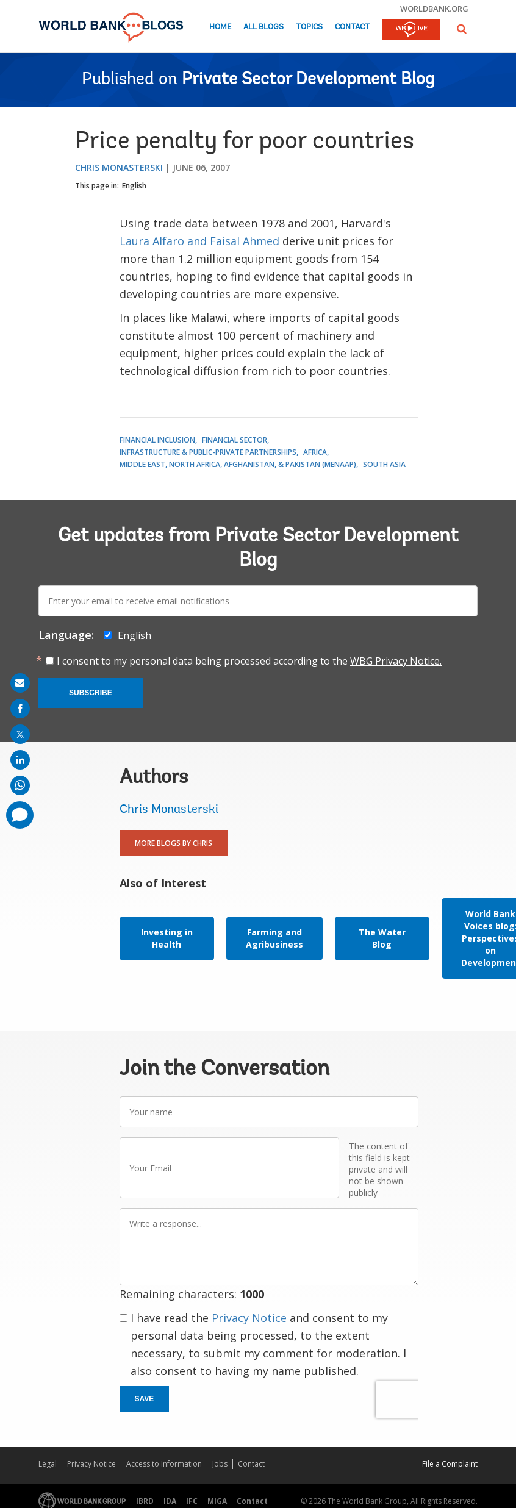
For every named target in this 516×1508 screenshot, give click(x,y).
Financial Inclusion (157, 440)
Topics (309, 27)
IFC (192, 1501)
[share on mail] (20, 683)
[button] (462, 29)
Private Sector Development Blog (308, 79)
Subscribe (90, 692)
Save (144, 1399)
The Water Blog (382, 938)
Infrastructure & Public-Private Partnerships (208, 452)
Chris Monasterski (119, 167)
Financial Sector (234, 440)
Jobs (220, 1464)
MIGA (217, 1501)
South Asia (384, 464)
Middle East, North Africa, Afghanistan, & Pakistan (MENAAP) (238, 464)
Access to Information (164, 1464)
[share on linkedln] (20, 760)
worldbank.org (434, 8)
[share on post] (20, 734)
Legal (47, 1464)
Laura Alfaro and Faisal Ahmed (199, 241)
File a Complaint (450, 1464)
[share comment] (20, 815)
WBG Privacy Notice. (396, 661)
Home (220, 27)
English (134, 185)
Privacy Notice (249, 1317)
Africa (315, 452)
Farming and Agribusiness (274, 938)
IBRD (145, 1501)
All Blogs (263, 27)
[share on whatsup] (20, 785)
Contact (352, 27)
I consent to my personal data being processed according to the (249, 661)
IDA (169, 1501)
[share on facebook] (20, 708)
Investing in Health (167, 938)
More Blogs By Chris (173, 843)
